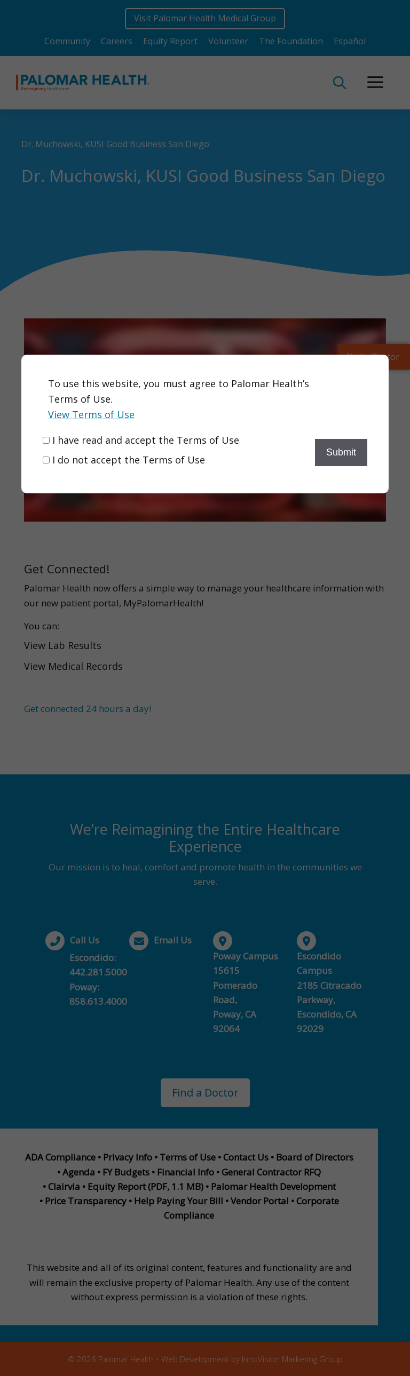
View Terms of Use (91, 414)
